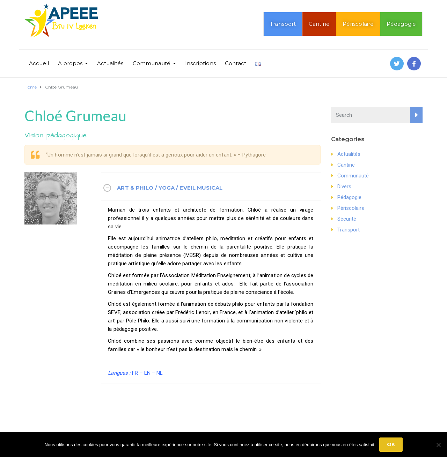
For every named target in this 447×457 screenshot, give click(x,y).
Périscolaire (358, 24)
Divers (344, 186)
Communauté (152, 63)
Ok (391, 444)
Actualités (110, 63)
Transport (283, 24)
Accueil (39, 63)
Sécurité (347, 219)
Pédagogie (401, 24)
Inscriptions (200, 63)
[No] (438, 444)
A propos (70, 63)
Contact (236, 63)
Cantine (319, 24)
